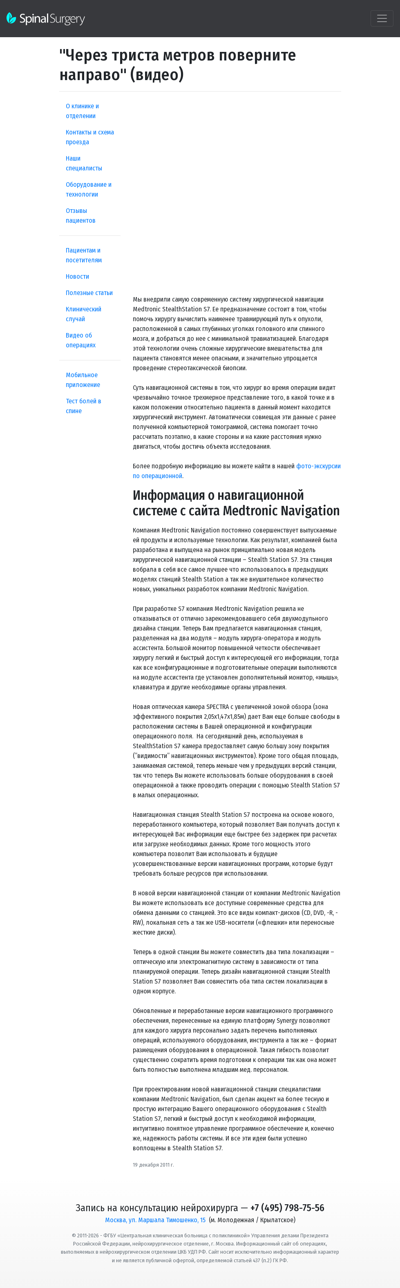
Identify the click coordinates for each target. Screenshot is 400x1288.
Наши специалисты (84, 163)
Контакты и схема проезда (90, 137)
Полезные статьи (89, 293)
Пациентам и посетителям (84, 255)
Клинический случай (83, 314)
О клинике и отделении (82, 111)
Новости (77, 276)
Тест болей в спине (83, 406)
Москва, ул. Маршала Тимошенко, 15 (155, 1220)
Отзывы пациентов (81, 215)
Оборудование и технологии (89, 189)
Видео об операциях (81, 340)
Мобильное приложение (83, 380)
